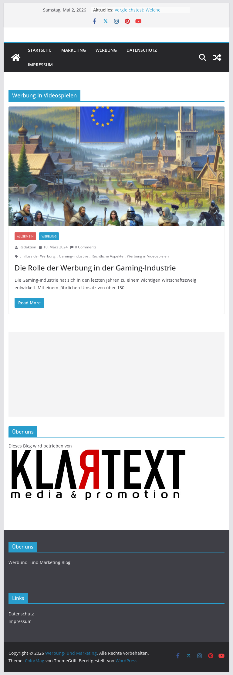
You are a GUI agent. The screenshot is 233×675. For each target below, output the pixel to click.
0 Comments (83, 247)
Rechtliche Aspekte (107, 256)
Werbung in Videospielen (148, 256)
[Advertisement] (116, 374)
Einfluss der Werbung (37, 256)
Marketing (73, 50)
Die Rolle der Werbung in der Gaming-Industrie (95, 268)
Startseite (40, 50)
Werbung (106, 50)
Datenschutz (142, 50)
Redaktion (27, 247)
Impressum (40, 64)
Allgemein (25, 236)
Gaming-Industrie (73, 256)
